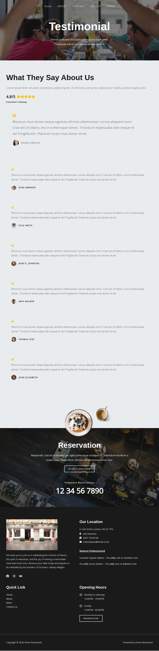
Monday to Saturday (94, 594)
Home (50, 8)
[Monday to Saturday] (81, 595)
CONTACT (78, 8)
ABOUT (63, 8)
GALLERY (94, 8)
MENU (108, 8)
